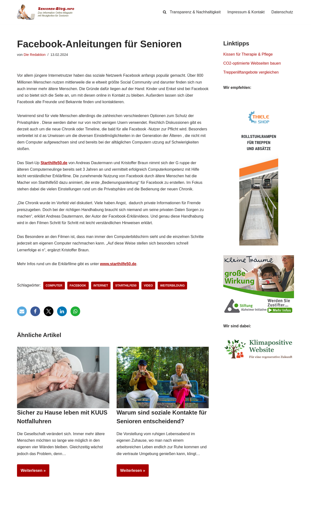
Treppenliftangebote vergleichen (251, 72)
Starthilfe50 (126, 285)
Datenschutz (282, 12)
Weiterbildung (172, 285)
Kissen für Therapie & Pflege (248, 54)
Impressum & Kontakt (246, 12)
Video (148, 285)
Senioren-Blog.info (28, 503)
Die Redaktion (34, 55)
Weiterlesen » (31, 472)
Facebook (78, 285)
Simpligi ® (68, 503)
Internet (101, 285)
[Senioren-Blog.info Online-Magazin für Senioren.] (47, 12)
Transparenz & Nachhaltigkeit (195, 12)
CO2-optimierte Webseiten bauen (252, 63)
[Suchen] (164, 12)
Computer (54, 285)
